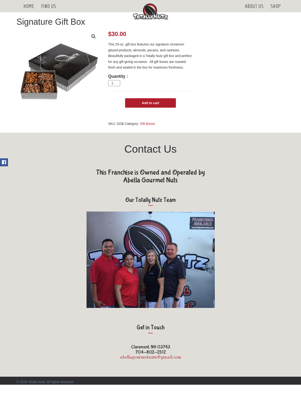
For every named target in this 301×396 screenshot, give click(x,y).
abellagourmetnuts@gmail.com (150, 369)
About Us (254, 12)
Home (29, 12)
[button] (93, 48)
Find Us (48, 12)
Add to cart (150, 114)
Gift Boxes (147, 135)
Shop (276, 12)
